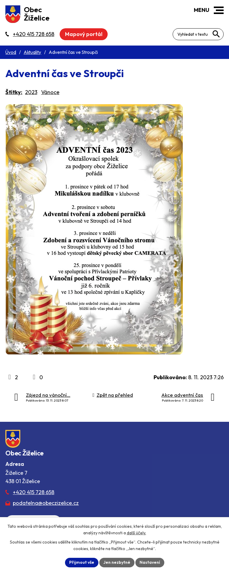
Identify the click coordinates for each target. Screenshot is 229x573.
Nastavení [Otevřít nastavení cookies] (150, 562)
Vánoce (50, 92)
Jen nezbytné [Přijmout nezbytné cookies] (116, 562)
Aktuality (32, 52)
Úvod (10, 52)
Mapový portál (83, 34)
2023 (31, 92)
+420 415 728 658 (33, 492)
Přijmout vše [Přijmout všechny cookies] (81, 562)
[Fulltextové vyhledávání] (198, 34)
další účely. (136, 532)
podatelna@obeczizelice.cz (46, 502)
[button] (219, 10)
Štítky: (13, 92)
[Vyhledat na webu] (216, 34)
